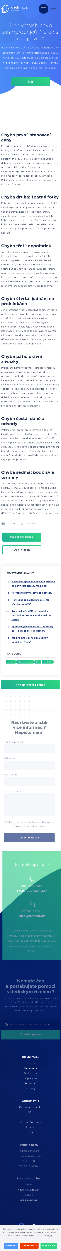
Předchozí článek (21, 537)
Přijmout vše (48, 1246)
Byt (37, 662)
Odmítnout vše (29, 1246)
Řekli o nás (24, 1083)
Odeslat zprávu (30, 1034)
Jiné (24, 1132)
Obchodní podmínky (23, 1107)
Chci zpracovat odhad (30, 685)
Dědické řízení (25, 662)
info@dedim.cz (40, 916)
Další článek (22, 550)
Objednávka (24, 1078)
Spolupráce (24, 1068)
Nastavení (11, 1246)
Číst (30, 82)
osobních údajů (33, 822)
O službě (24, 1063)
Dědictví (48, 662)
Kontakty (24, 1088)
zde (50, 1235)
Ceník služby (24, 1073)
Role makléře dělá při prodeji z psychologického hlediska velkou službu (31, 615)
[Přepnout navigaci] (49, 9)
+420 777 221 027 (40, 891)
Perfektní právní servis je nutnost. (32, 593)
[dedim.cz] (15, 9)
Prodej (11, 662)
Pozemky (24, 1127)
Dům (23, 1112)
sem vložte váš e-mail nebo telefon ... (31, 1025)
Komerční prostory (23, 1122)
